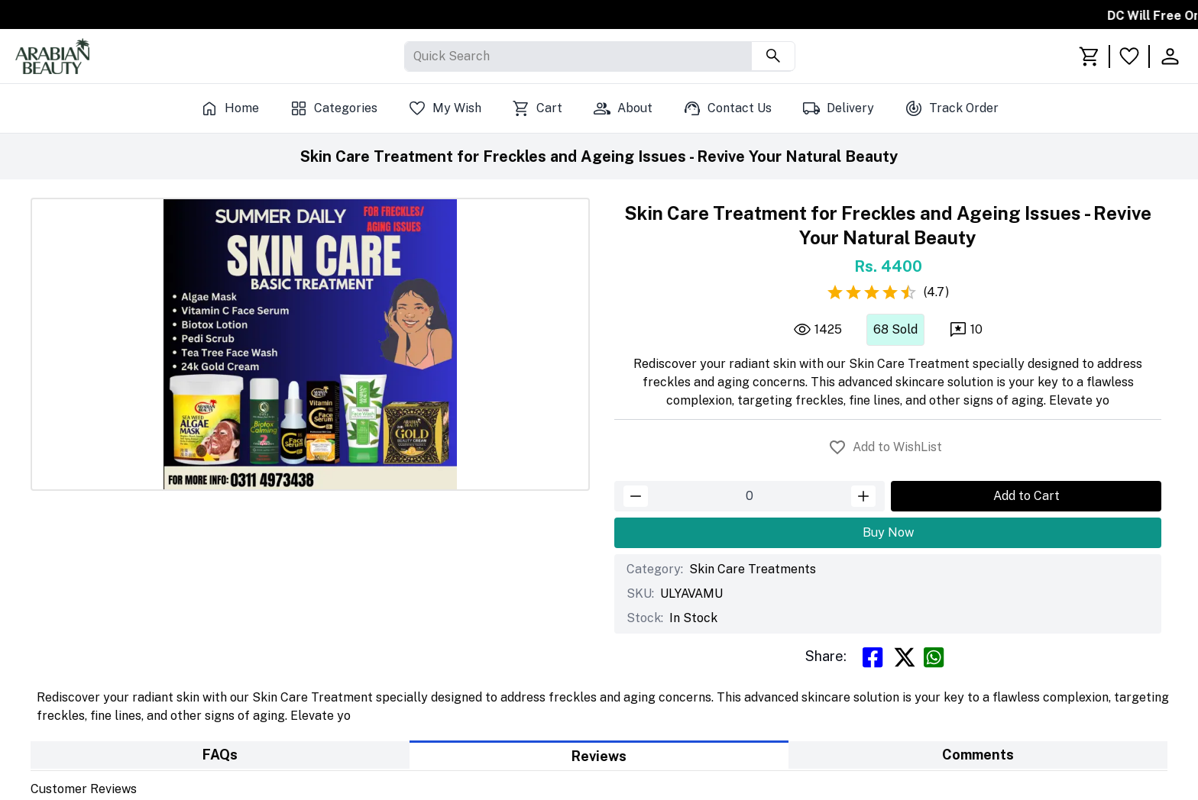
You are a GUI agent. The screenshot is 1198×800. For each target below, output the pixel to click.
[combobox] (414, 56)
